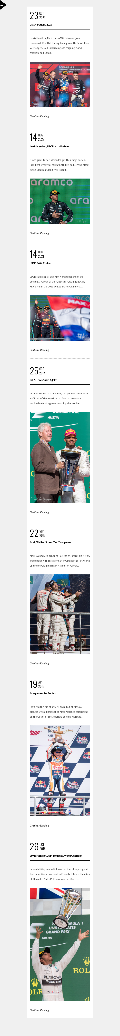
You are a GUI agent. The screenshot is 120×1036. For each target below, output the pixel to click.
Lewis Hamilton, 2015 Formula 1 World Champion (56, 855)
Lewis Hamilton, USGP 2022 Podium (49, 146)
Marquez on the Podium (43, 693)
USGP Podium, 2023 (41, 24)
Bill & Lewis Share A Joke (43, 380)
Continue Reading (39, 116)
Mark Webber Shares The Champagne (50, 542)
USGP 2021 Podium (40, 263)
